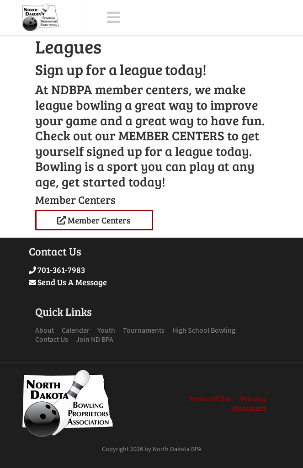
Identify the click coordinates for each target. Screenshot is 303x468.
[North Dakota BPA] (40, 17)
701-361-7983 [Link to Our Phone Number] (61, 269)
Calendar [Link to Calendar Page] (76, 330)
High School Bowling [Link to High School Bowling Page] (203, 330)
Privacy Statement (249, 403)
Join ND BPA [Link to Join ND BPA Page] (94, 339)
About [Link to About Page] (44, 330)
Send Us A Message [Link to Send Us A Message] (72, 282)
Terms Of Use (210, 398)
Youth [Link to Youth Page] (106, 330)
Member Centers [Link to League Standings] (94, 220)
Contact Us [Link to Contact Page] (51, 339)
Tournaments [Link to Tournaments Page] (144, 330)
